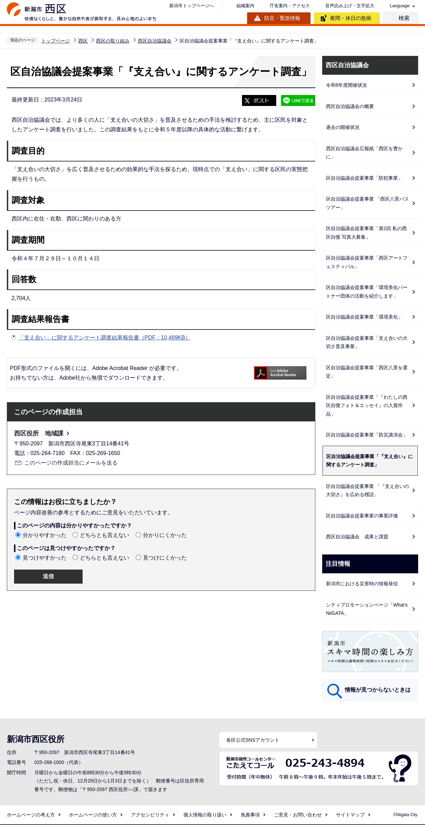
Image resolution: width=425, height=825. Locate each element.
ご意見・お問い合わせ (298, 814)
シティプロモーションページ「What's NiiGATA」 (367, 609)
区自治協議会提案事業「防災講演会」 (367, 435)
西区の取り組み (113, 41)
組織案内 (245, 5)
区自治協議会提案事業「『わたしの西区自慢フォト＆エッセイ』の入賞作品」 (367, 405)
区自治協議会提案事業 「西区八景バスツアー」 (367, 203)
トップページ (55, 41)
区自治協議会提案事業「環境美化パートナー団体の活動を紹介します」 (367, 292)
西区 (83, 41)
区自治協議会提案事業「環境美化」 (364, 317)
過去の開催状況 (343, 127)
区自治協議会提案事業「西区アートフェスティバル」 (367, 262)
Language (400, 5)
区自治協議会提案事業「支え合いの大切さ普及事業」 (367, 342)
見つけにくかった (165, 558)
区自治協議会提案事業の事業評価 (362, 515)
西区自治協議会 (154, 41)
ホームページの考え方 (31, 814)
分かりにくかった (165, 535)
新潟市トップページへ (191, 5)
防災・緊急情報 (282, 18)
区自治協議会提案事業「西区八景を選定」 (367, 372)
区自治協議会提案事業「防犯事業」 (364, 178)
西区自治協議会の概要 (350, 106)
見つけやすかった (44, 558)
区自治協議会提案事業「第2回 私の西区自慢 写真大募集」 (366, 233)
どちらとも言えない (104, 535)
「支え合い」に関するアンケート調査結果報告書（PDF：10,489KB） (105, 337)
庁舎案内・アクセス (290, 5)
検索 (404, 18)
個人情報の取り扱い (205, 814)
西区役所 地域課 (38, 433)
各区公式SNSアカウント (252, 740)
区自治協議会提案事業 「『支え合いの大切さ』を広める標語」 (367, 490)
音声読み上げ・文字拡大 (349, 5)
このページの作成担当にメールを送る (71, 463)
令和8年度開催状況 (346, 85)
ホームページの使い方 (93, 814)
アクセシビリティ (150, 814)
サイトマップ (350, 814)
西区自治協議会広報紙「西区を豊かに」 (364, 153)
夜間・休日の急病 (350, 18)
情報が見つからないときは (378, 690)
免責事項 (250, 814)
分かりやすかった (44, 535)
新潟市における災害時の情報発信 (362, 583)
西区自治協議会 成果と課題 (357, 536)
